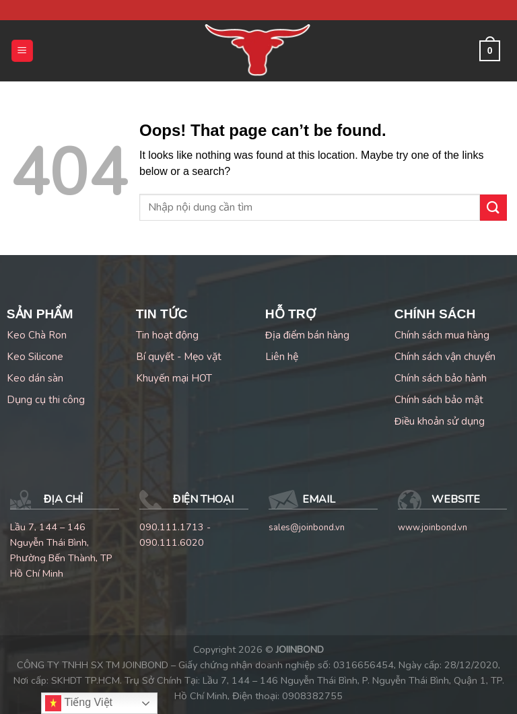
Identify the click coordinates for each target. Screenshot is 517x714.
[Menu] (22, 51)
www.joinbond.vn (432, 528)
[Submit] (493, 207)
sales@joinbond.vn (307, 528)
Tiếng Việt (78, 703)
